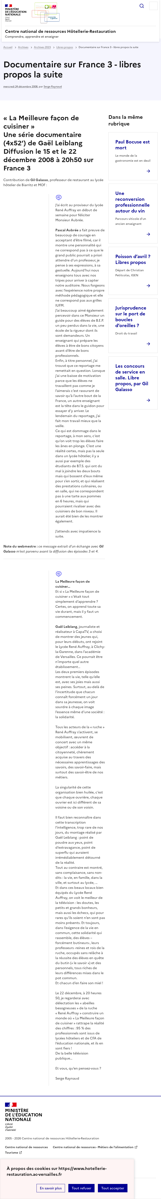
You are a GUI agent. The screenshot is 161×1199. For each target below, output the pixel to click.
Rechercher (142, 6)
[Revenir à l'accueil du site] (23, 1117)
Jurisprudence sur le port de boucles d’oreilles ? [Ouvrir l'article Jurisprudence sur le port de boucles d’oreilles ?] (130, 317)
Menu (153, 6)
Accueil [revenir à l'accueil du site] (7, 47)
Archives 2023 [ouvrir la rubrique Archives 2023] (42, 47)
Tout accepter (112, 1188)
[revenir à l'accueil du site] (80, 31)
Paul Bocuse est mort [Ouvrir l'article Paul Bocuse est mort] (132, 144)
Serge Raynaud (53, 86)
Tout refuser (81, 1188)
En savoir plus (51, 1188)
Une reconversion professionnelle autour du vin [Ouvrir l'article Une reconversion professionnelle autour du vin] (132, 202)
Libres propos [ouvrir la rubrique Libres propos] (64, 47)
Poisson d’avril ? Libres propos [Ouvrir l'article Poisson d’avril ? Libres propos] (132, 259)
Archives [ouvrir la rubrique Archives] (23, 47)
